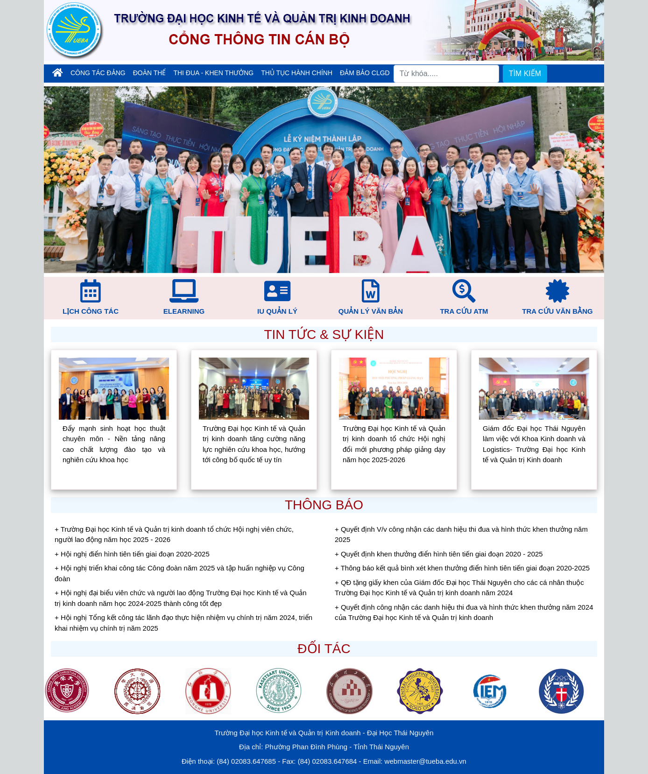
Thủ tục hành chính (296, 73)
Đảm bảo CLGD (365, 73)
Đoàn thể (149, 73)
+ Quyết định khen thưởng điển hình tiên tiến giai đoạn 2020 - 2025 (439, 554)
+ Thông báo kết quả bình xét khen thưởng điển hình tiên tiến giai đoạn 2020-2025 (462, 568)
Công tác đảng (98, 73)
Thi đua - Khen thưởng (213, 73)
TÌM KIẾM (525, 73)
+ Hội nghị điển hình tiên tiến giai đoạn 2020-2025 (132, 554)
